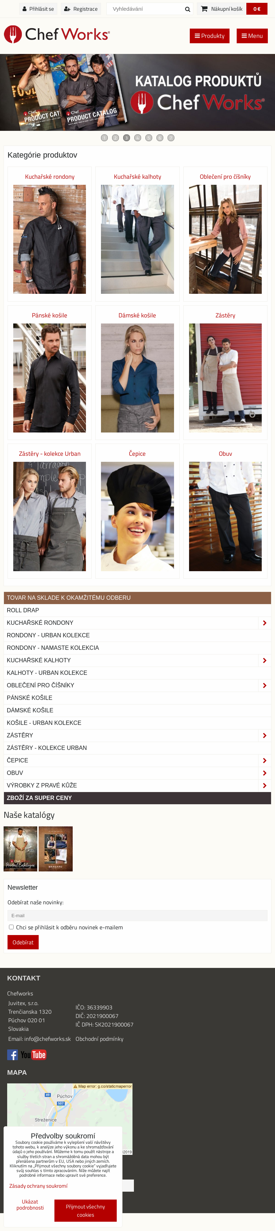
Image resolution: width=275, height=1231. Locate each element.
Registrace (81, 9)
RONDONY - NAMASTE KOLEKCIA (53, 648)
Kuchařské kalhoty (139, 660)
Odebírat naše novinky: (35, 902)
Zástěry (139, 736)
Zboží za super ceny (39, 798)
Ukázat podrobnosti (30, 1205)
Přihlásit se (38, 9)
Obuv (139, 773)
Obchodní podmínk (98, 1038)
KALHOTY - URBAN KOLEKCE (47, 673)
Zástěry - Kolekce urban (47, 748)
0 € (257, 9)
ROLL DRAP (23, 610)
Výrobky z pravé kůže (139, 786)
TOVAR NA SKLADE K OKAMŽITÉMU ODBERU (69, 598)
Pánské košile (29, 698)
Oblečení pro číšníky (139, 685)
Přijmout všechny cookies (85, 1210)
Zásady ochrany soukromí (38, 1186)
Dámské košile (30, 710)
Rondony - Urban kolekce (48, 635)
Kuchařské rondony (139, 623)
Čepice (139, 761)
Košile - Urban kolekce (44, 723)
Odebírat (23, 942)
